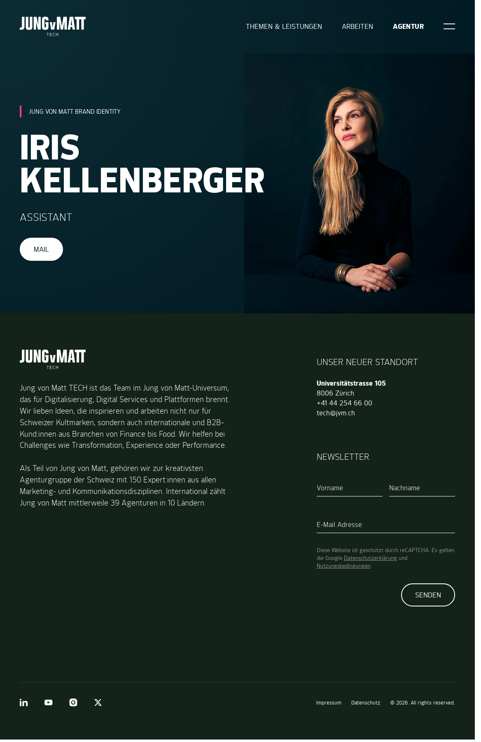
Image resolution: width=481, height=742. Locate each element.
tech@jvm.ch (336, 413)
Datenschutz (365, 702)
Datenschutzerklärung (370, 557)
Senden (428, 595)
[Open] (449, 26)
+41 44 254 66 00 (344, 403)
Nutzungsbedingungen (344, 565)
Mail (41, 249)
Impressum (328, 702)
